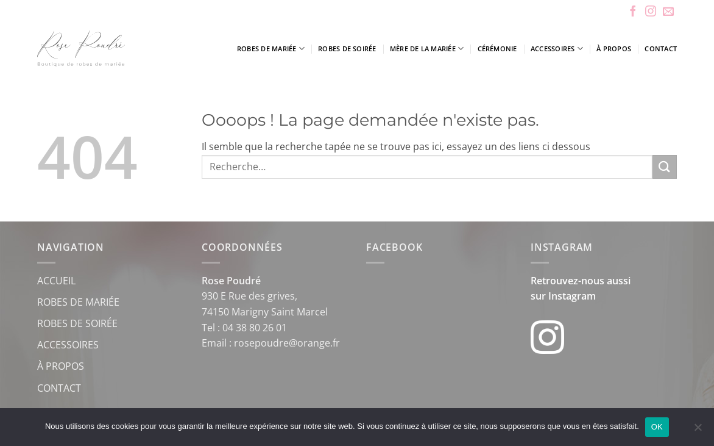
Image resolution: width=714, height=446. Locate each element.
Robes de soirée (347, 48)
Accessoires (557, 48)
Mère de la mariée (427, 48)
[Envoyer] (664, 167)
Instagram (572, 296)
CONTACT (59, 388)
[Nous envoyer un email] (668, 12)
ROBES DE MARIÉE (78, 302)
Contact (661, 48)
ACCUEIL (56, 280)
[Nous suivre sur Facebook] (632, 12)
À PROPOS (60, 366)
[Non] (697, 431)
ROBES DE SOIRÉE (77, 323)
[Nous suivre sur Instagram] (650, 12)
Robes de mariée (271, 48)
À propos (613, 48)
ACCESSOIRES (68, 344)
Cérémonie (497, 48)
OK (657, 426)
